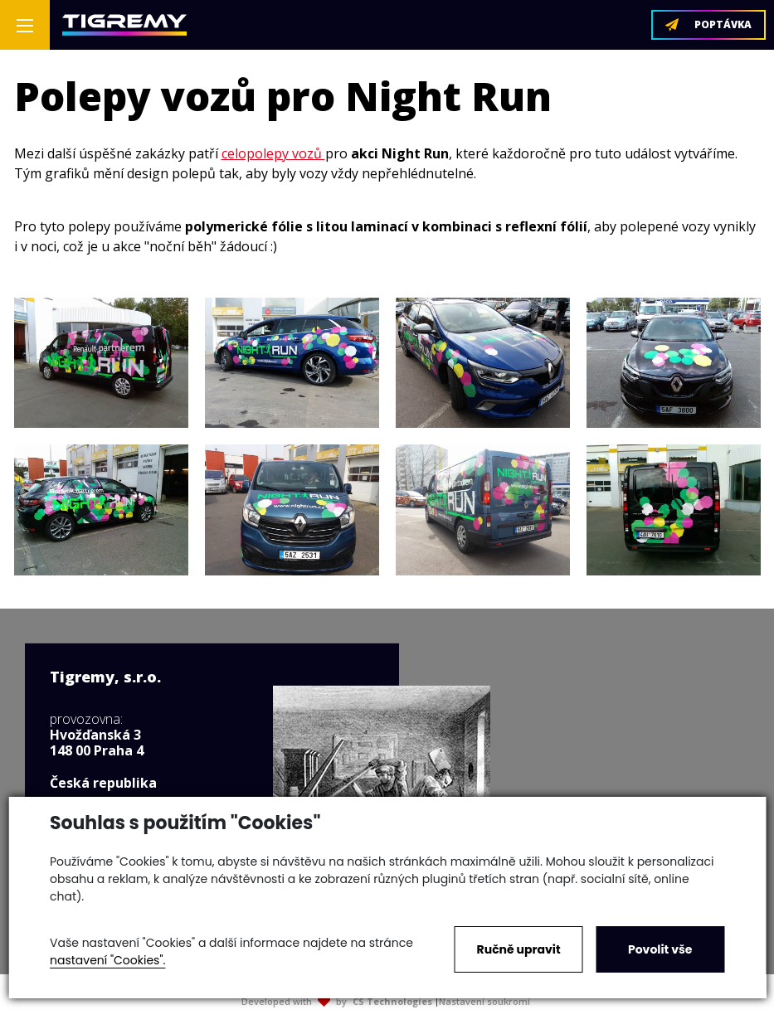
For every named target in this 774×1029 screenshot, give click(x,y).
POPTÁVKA (708, 24)
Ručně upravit (519, 949)
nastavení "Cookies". (107, 960)
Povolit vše (660, 949)
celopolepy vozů (273, 153)
